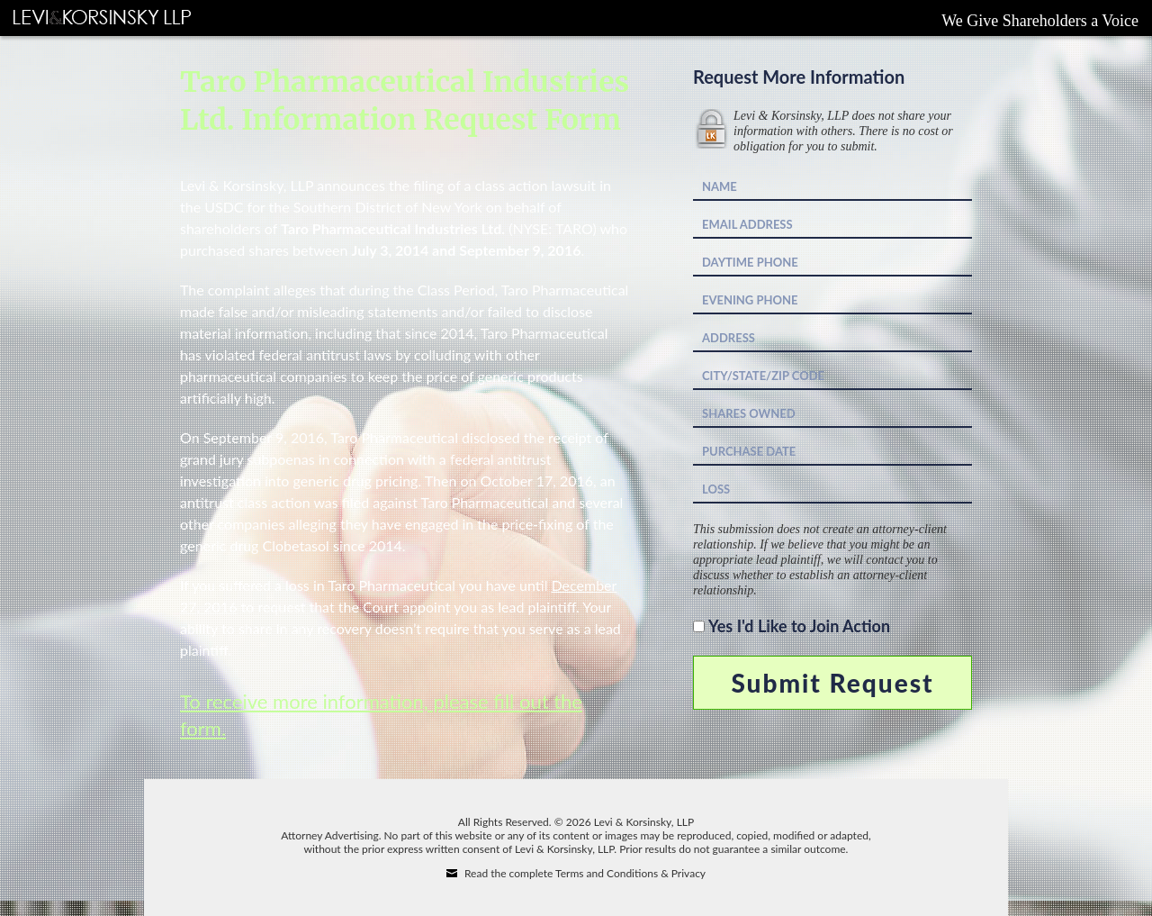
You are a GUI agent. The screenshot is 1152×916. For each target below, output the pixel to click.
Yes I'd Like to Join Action (799, 626)
